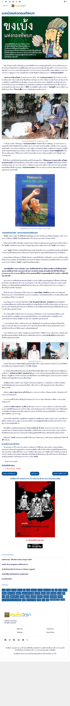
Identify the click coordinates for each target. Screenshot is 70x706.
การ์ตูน (8, 642)
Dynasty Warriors (54, 651)
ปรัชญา (43, 645)
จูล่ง (56, 642)
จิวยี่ (53, 642)
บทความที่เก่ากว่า (60, 525)
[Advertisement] (35, 279)
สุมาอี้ (23, 652)
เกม (24, 642)
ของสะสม (33, 642)
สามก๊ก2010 (53, 648)
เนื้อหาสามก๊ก (11, 645)
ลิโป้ (64, 645)
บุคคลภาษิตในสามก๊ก (28, 645)
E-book (63, 651)
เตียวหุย (4, 645)
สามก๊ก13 (39, 648)
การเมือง (14, 642)
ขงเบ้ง (28, 642)
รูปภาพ (59, 645)
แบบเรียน (37, 645)
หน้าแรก (35, 525)
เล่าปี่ (3, 648)
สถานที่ (27, 648)
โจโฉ (60, 642)
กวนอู (3, 642)
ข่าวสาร (40, 642)
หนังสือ (39, 652)
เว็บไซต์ (22, 648)
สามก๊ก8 (60, 648)
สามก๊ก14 (46, 648)
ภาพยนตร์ (53, 645)
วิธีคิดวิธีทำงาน (14, 648)
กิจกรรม (20, 642)
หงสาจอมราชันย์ (31, 652)
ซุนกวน (65, 642)
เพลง (48, 645)
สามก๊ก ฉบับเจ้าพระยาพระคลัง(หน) (11, 652)
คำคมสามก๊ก (47, 642)
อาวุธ (43, 652)
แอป (47, 652)
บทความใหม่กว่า (9, 525)
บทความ (18, 645)
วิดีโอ (7, 648)
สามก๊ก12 (33, 648)
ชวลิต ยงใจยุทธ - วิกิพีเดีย (13, 493)
